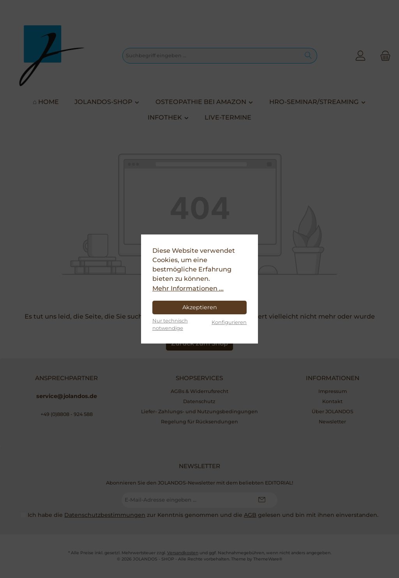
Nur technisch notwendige (170, 324)
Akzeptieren (199, 307)
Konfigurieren (229, 322)
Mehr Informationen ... (188, 288)
